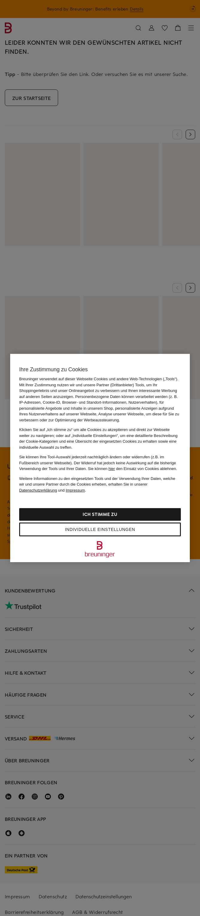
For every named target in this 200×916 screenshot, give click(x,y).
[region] (100, 458)
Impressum (75, 490)
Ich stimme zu (100, 514)
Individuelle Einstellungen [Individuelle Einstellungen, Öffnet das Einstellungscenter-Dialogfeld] (100, 529)
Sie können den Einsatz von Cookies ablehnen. (132, 468)
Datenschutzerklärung (38, 490)
